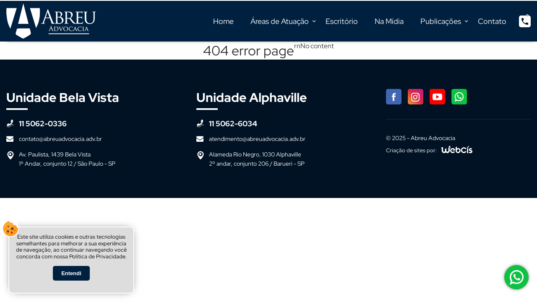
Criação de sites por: (411, 150)
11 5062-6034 (233, 123)
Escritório (342, 21)
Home (223, 21)
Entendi (71, 273)
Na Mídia (389, 21)
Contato (492, 21)
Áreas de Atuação (279, 21)
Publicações (440, 21)
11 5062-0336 (43, 123)
